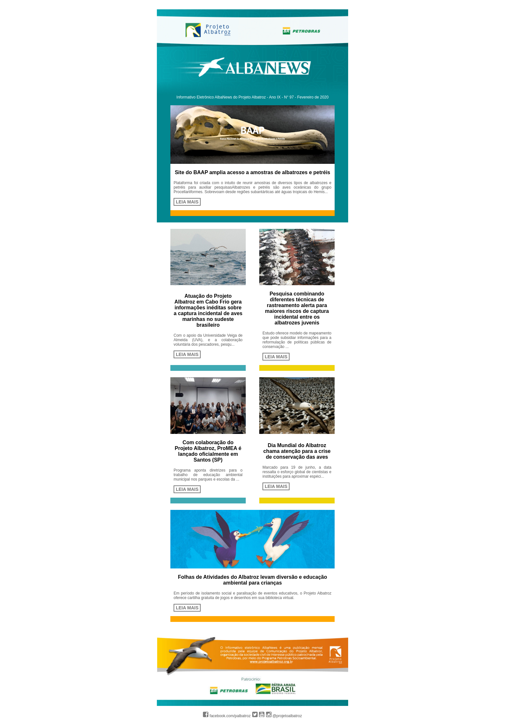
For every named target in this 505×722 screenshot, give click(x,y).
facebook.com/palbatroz (227, 716)
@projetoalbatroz (284, 716)
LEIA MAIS (187, 201)
